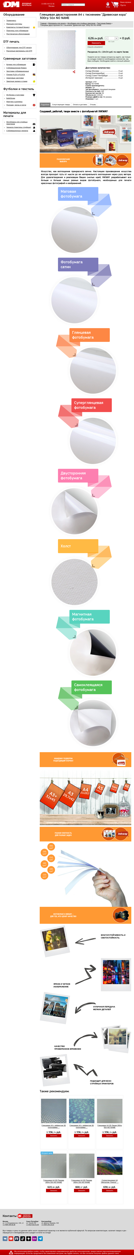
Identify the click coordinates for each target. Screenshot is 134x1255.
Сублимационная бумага (16, 68)
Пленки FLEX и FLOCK (15, 75)
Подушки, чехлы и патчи (16, 105)
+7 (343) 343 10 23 (47, 1224)
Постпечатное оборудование (18, 34)
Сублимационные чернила (17, 131)
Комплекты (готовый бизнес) (18, 27)
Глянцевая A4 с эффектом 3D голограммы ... (54, 1126)
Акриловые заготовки (15, 78)
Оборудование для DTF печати (19, 48)
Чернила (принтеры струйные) (18, 127)
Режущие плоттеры (14, 24)
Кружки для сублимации (16, 64)
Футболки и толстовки (15, 95)
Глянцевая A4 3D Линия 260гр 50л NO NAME (109, 1126)
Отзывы (93, 105)
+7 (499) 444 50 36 (9, 1224)
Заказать (96, 43)
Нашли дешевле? (95, 47)
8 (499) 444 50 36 (48, 4)
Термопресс (11, 21)
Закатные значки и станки (16, 81)
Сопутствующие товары (61, 105)
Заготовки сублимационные (17, 71)
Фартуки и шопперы (14, 102)
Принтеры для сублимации (17, 31)
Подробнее (45, 105)
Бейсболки (10, 98)
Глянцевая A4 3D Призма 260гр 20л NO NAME (81, 1181)
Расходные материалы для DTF (19, 51)
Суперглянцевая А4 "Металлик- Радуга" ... (110, 1181)
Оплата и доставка (80, 105)
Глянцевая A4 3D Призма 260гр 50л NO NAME (53, 1181)
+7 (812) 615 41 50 (32, 1224)
